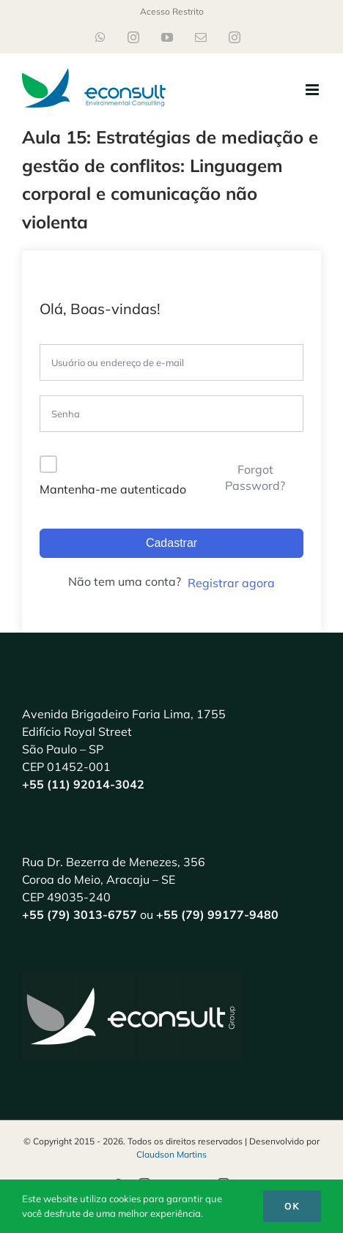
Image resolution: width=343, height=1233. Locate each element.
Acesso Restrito (172, 11)
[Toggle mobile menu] (313, 89)
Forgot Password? (255, 477)
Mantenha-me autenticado (113, 489)
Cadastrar (171, 543)
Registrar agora (231, 582)
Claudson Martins (171, 1154)
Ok (292, 1206)
